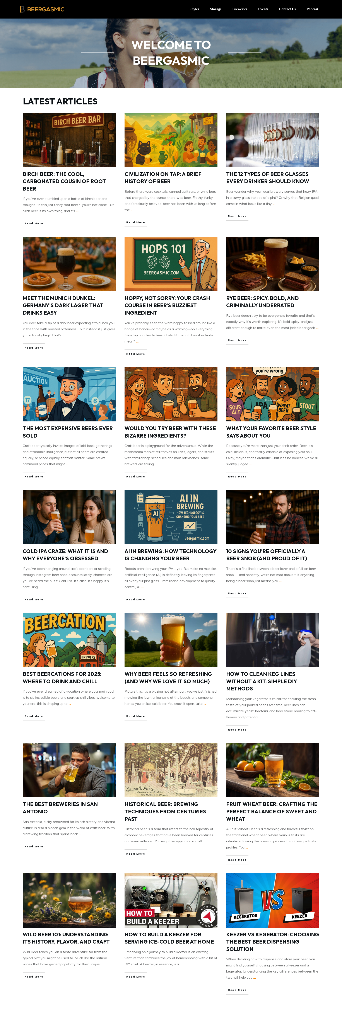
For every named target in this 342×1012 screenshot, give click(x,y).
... (77, 211)
